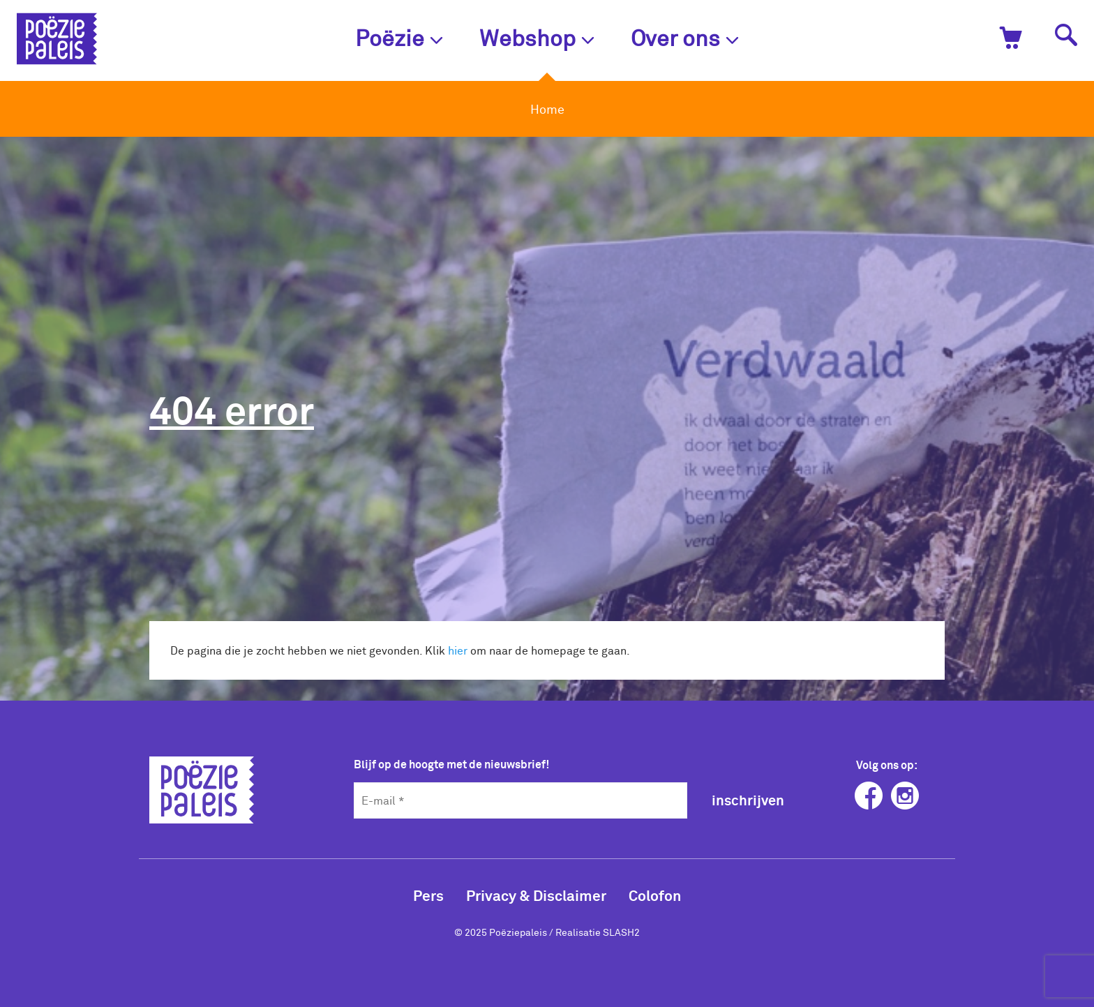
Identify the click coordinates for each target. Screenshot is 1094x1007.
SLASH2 (621, 932)
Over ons (685, 37)
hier (457, 650)
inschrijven (748, 799)
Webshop (536, 37)
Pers (428, 895)
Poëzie (399, 37)
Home (547, 109)
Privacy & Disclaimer (536, 895)
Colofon (655, 895)
